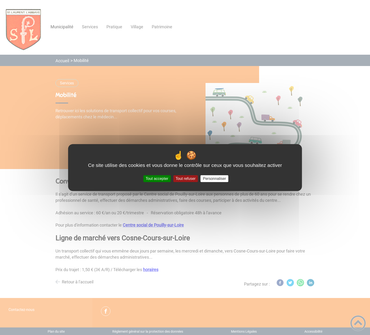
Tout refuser (185, 179)
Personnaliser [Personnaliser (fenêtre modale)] (214, 179)
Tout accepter (157, 179)
